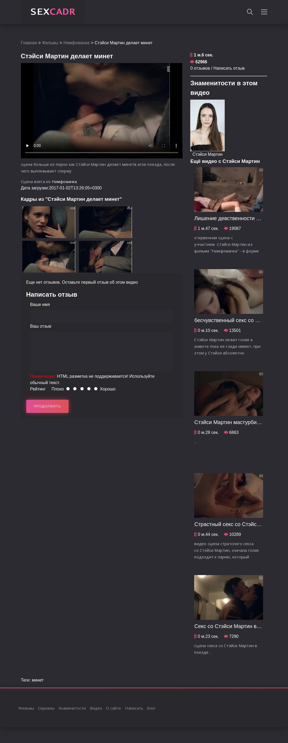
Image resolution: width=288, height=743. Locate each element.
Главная (29, 43)
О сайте (113, 708)
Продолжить (47, 406)
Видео (96, 708)
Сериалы (46, 708)
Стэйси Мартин (208, 154)
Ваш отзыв (40, 326)
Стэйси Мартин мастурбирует (230, 422)
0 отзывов (200, 68)
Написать (134, 708)
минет (37, 680)
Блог (151, 708)
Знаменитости (72, 708)
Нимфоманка (76, 43)
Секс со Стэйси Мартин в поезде (234, 626)
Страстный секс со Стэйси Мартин (237, 524)
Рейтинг (38, 389)
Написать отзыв (229, 68)
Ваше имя (40, 304)
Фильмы (50, 43)
